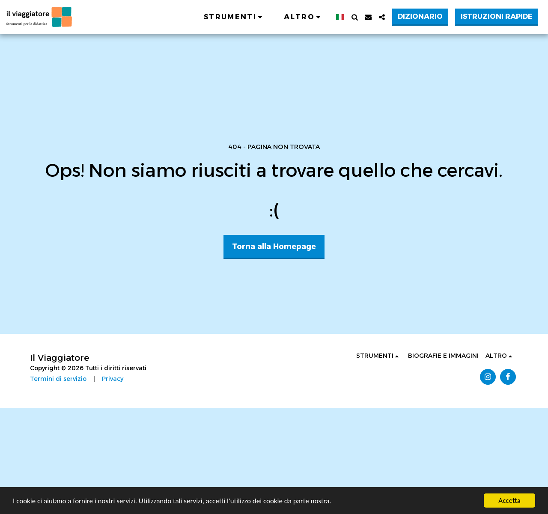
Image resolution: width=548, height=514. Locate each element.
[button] (234, 17)
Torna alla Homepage (274, 246)
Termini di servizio (58, 378)
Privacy (112, 378)
